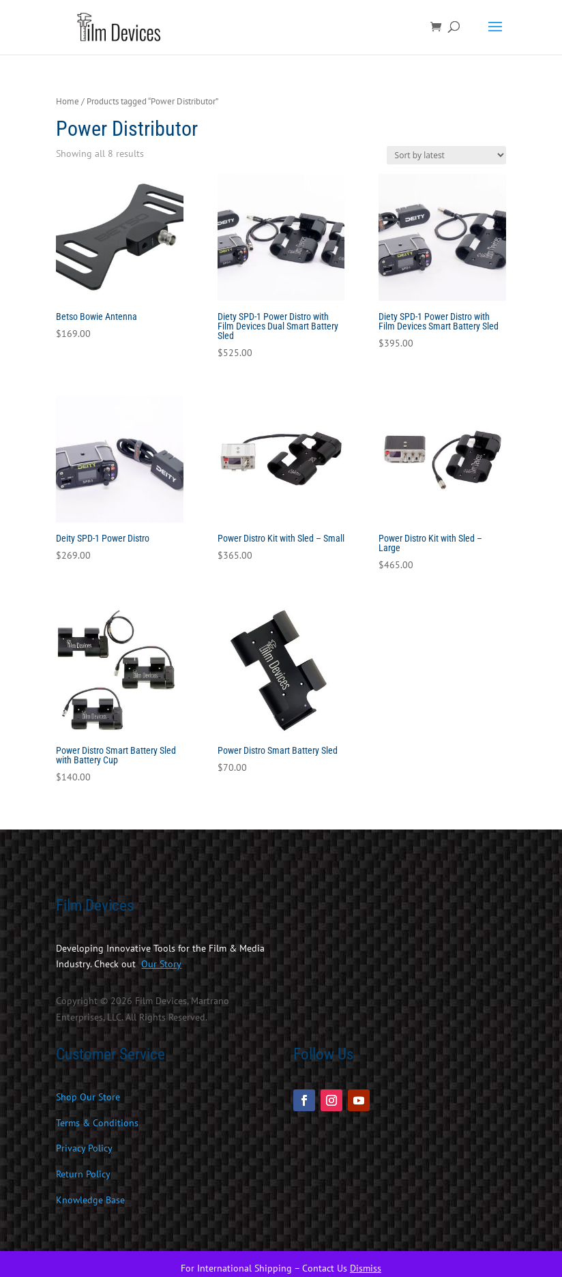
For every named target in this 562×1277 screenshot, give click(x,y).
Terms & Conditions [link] (97, 1123)
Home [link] (67, 101)
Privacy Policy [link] (84, 1148)
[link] (121, 26)
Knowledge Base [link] (90, 1200)
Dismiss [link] (365, 1268)
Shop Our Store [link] (88, 1097)
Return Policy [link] (83, 1174)
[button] (495, 35)
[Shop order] (446, 155)
